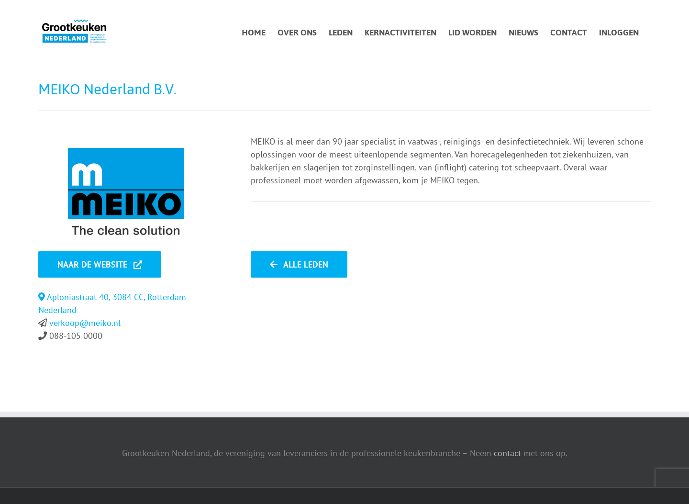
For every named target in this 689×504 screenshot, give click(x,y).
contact (507, 453)
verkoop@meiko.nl (85, 322)
